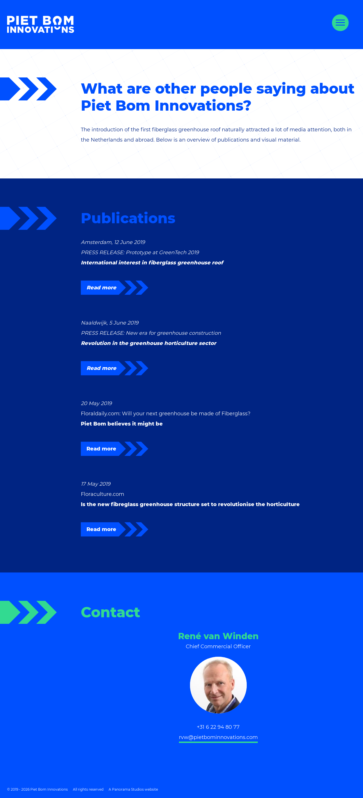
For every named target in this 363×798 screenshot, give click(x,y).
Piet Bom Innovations (40, 24)
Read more (101, 288)
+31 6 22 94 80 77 (218, 727)
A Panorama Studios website (133, 789)
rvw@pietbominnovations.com (218, 737)
